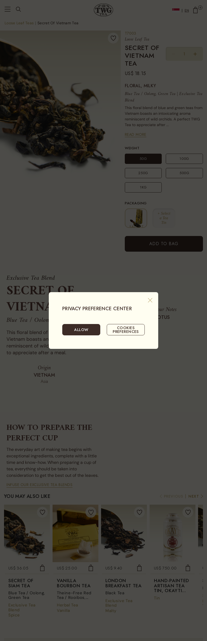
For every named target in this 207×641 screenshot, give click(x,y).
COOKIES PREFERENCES (126, 329)
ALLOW (81, 329)
